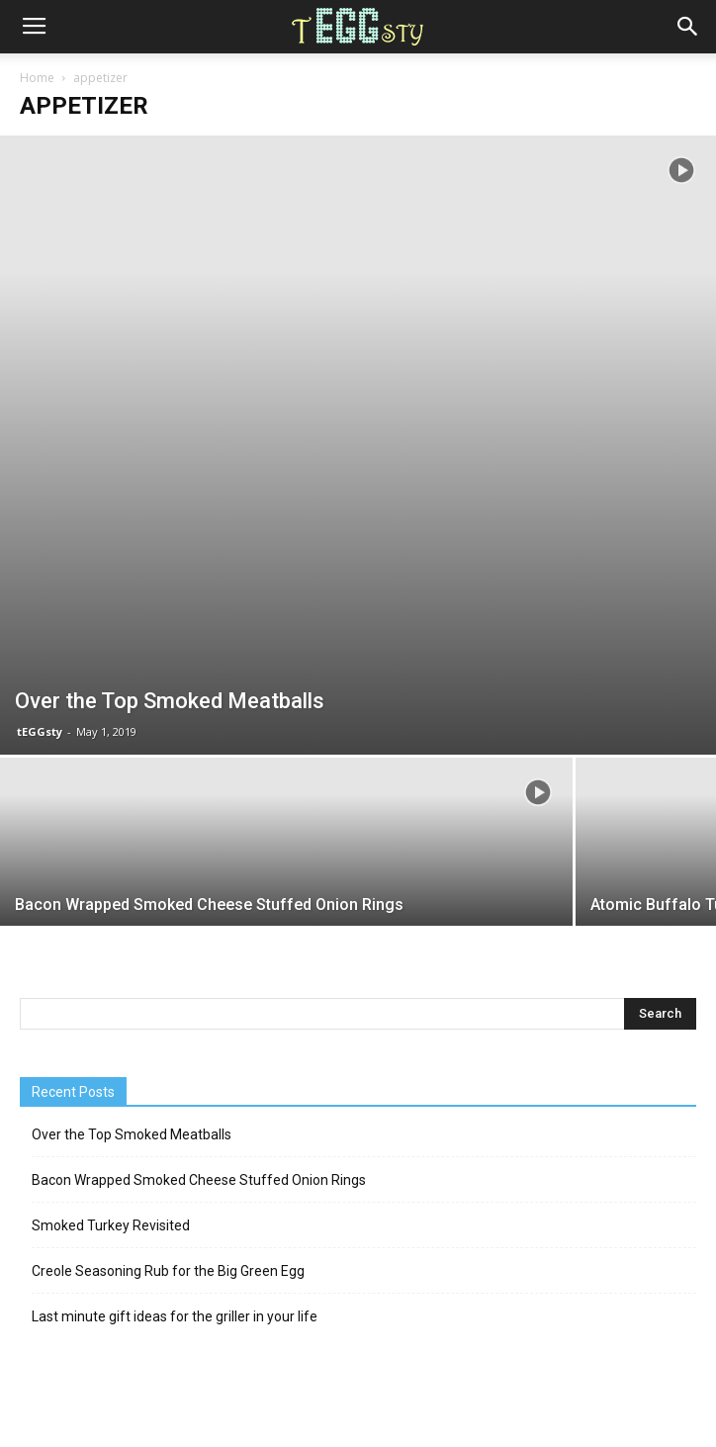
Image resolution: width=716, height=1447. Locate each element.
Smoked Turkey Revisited (111, 1225)
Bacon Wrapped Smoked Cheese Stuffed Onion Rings (199, 1180)
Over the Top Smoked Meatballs (131, 1134)
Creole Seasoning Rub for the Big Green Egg (168, 1271)
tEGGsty (39, 731)
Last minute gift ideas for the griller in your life (174, 1316)
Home (37, 77)
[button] (688, 26)
